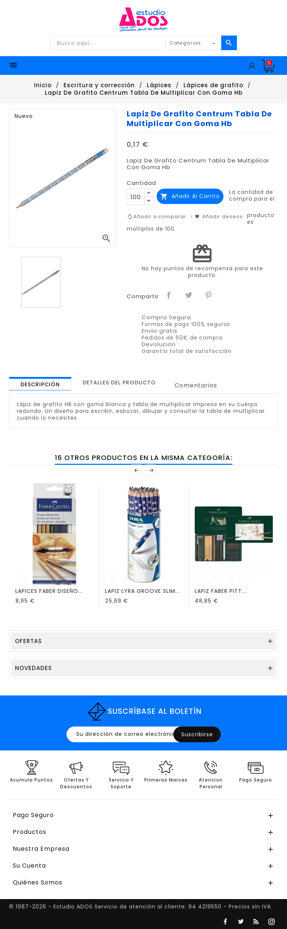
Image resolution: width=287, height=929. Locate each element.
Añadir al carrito (190, 196)
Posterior (150, 470)
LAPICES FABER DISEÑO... (49, 591)
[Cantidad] (136, 197)
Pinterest (208, 295)
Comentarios (196, 385)
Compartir (169, 295)
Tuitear (189, 295)
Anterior (136, 470)
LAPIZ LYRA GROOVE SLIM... (142, 591)
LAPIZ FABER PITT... (220, 591)
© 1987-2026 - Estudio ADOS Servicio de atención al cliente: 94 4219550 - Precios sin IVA (140, 906)
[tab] (40, 383)
